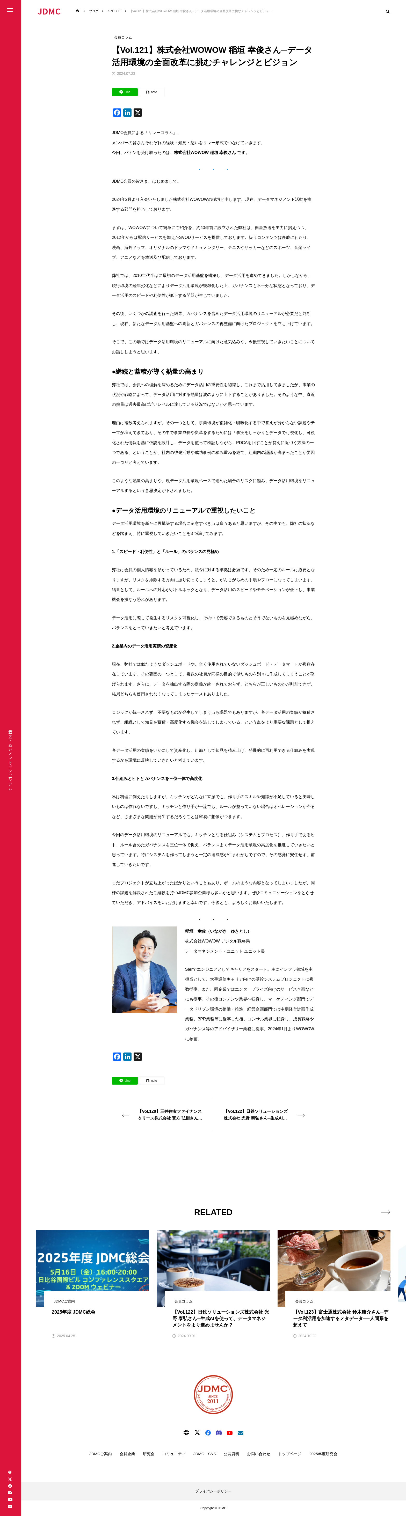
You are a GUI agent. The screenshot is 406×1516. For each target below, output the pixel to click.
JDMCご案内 (100, 1454)
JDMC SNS (204, 1454)
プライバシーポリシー (213, 1491)
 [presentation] (384, 1212)
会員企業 (127, 1454)
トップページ (289, 1454)
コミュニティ (174, 1454)
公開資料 (231, 1454)
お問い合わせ (258, 1454)
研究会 (149, 1454)
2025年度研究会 (323, 1454)
